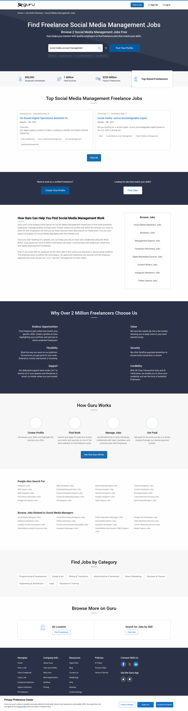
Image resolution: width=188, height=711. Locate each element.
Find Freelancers (62, 632)
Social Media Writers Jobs (105, 521)
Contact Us (73, 673)
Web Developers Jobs (65, 486)
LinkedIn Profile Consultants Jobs (31, 525)
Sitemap (72, 687)
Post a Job (137, 5)
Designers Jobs (24, 486)
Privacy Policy (100, 668)
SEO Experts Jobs (25, 489)
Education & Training (69, 583)
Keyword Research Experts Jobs (69, 493)
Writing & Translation (78, 576)
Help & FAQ (73, 663)
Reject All (145, 705)
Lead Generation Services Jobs (146, 497)
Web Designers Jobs (26, 493)
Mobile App (73, 677)
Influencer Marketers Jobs (28, 521)
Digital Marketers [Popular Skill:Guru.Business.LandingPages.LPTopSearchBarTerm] (66, 56)
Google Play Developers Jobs (145, 517)
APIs (71, 682)
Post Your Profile (124, 48)
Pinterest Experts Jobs (104, 489)
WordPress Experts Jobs (105, 493)
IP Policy (98, 663)
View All (94, 158)
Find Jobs (133, 190)
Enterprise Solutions (26, 682)
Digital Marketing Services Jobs (147, 257)
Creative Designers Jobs (143, 486)
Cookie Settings (75, 692)
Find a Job (22, 677)
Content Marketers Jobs (144, 489)
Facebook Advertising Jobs (147, 249)
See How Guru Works (94, 454)
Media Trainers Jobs (142, 528)
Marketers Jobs (147, 233)
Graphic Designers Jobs (105, 497)
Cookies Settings (127, 705)
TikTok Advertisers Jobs (66, 521)
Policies (99, 657)
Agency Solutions (25, 687)
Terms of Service (101, 673)
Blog (71, 668)
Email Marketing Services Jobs (68, 489)
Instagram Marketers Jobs (147, 272)
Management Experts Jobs (147, 241)
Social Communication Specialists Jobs (72, 525)
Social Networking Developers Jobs (70, 517)
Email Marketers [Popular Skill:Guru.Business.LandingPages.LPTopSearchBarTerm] (102, 56)
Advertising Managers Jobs (106, 486)
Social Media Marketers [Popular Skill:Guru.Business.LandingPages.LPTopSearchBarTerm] (84, 56)
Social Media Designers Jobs (29, 517)
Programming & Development (33, 576)
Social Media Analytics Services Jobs (32, 528)
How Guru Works (50, 668)
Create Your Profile (55, 190)
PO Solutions (23, 692)
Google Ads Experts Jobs (28, 500)
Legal (51, 583)
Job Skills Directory (34, 13)
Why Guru (47, 673)
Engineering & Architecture (31, 583)
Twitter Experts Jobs (147, 280)
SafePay (46, 682)
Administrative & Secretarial (106, 576)
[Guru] (26, 5)
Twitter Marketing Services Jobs (147, 525)
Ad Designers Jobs (64, 500)
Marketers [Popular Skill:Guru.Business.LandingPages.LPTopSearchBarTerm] (53, 56)
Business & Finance (156, 576)
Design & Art (57, 576)
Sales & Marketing (133, 576)
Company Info (50, 657)
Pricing (46, 687)
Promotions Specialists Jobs (29, 497)
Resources (74, 657)
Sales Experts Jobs (103, 500)
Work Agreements (50, 677)
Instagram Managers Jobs (67, 528)
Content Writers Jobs (147, 264)
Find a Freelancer (25, 673)
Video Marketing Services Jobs (146, 521)
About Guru (48, 663)
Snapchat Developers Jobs (106, 525)
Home (20, 13)
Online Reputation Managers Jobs (109, 517)
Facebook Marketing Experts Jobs (70, 497)
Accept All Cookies (164, 705)
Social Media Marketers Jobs (147, 225)
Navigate (22, 657)
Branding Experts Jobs (143, 493)
